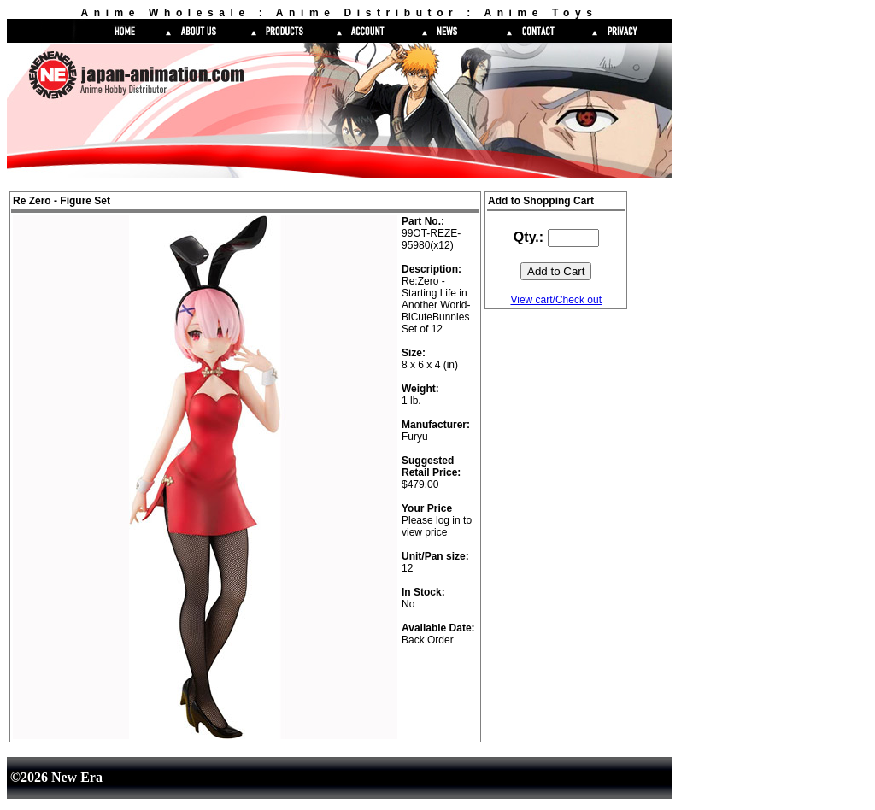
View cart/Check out (556, 300)
